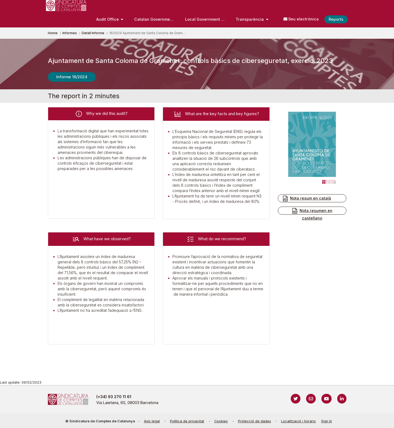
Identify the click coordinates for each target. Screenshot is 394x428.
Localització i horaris (298, 421)
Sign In (326, 421)
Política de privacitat (187, 421)
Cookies (221, 421)
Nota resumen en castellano (312, 214)
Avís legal (152, 421)
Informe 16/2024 (71, 77)
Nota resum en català (306, 198)
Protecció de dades (254, 421)
